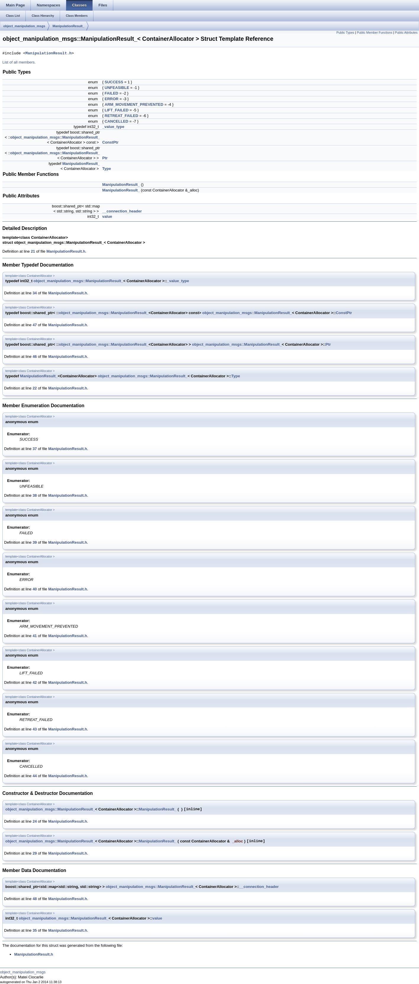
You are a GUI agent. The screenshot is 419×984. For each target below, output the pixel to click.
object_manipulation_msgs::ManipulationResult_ (55, 137)
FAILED (111, 93)
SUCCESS (114, 82)
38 (35, 495)
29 (35, 853)
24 (35, 821)
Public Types (345, 32)
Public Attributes (406, 32)
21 (33, 251)
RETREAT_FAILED (121, 115)
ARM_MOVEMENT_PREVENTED (134, 104)
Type (106, 168)
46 (35, 356)
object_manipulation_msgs (24, 26)
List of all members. (19, 62)
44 (35, 776)
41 (35, 636)
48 (35, 899)
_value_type (113, 126)
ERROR (112, 99)
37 (35, 448)
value (107, 216)
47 (35, 325)
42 (35, 682)
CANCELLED (116, 121)
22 (35, 388)
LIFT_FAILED (117, 110)
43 (35, 729)
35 (35, 930)
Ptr (105, 158)
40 (35, 589)
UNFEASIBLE (117, 87)
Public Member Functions (374, 32)
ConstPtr (110, 142)
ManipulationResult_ (69, 26)
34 (35, 293)
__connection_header (122, 211)
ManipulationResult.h (48, 53)
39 (35, 542)
